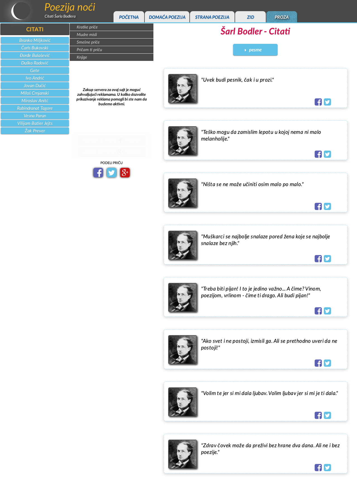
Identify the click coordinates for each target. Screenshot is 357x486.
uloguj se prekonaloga (112, 141)
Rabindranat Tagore (35, 108)
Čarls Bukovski (34, 48)
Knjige (82, 57)
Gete (34, 70)
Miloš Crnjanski (35, 93)
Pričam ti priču (89, 50)
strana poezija (212, 17)
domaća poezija (167, 17)
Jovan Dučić (35, 86)
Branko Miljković (34, 40)
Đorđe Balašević (35, 55)
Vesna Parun (35, 116)
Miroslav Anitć (34, 101)
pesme (255, 49)
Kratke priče (87, 27)
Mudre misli (87, 35)
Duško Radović (34, 63)
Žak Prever (35, 131)
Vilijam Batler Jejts (34, 123)
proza (282, 17)
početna (129, 17)
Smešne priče (88, 42)
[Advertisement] (111, 97)
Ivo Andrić (35, 78)
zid (250, 17)
